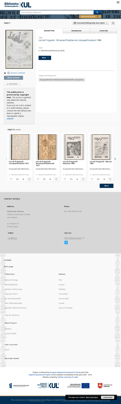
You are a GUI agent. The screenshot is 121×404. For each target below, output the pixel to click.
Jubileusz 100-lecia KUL (13, 289)
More (106, 186)
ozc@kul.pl (12, 238)
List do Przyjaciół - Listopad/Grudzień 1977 (19, 162)
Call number (63, 294)
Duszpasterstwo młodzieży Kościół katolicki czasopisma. (62, 80)
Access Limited (14, 73)
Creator (62, 284)
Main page (8, 266)
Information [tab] (76, 31)
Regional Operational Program (40, 375)
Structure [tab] (104, 31)
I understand (107, 397)
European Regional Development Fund (64, 372)
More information (92, 397)
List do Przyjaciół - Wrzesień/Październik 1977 (45, 163)
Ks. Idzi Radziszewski (13, 298)
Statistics (8, 329)
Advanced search (88, 16)
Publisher (62, 289)
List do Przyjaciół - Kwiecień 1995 (70, 162)
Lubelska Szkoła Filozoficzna (15, 308)
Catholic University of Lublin (67, 377)
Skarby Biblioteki (11, 284)
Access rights (64, 298)
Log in (7, 350)
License (61, 303)
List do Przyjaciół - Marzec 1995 (101, 162)
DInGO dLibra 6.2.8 (37, 400)
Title (60, 280)
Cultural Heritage (11, 280)
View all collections (12, 315)
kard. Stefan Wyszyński (13, 303)
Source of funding (65, 308)
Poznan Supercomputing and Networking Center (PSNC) (86, 400)
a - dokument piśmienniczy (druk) (51, 50)
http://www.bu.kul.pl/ (73, 238)
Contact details (10, 333)
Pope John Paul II (11, 294)
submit (10, 118)
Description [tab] (49, 31)
